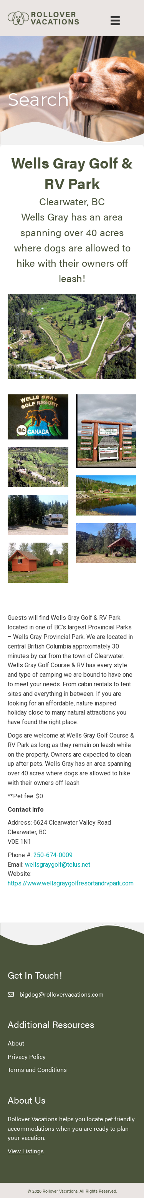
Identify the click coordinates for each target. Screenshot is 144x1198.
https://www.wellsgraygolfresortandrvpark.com (71, 883)
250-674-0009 (53, 855)
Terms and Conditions (37, 1069)
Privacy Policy (27, 1056)
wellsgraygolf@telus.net (57, 864)
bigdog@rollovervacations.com (62, 994)
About (16, 1043)
